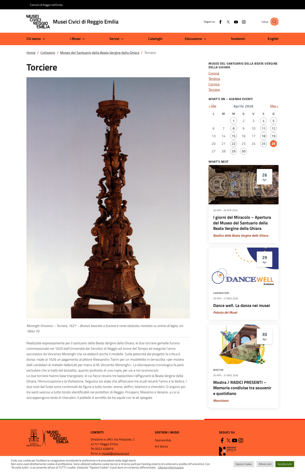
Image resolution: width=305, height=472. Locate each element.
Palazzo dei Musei (225, 312)
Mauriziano (220, 400)
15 (234, 136)
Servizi (117, 39)
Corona (214, 73)
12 (273, 128)
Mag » (274, 106)
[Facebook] (217, 21)
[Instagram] (240, 21)
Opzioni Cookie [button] (244, 464)
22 (234, 143)
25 (264, 143)
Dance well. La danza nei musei (241, 305)
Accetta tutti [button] (285, 464)
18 (264, 136)
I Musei (78, 39)
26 (273, 143)
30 (243, 151)
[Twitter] (225, 21)
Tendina (214, 78)
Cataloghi (155, 38)
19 (273, 136)
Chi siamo (36, 39)
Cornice (214, 84)
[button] (274, 21)
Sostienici (238, 38)
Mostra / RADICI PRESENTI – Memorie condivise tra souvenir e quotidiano (242, 388)
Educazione (196, 39)
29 (234, 151)
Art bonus (161, 446)
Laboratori (221, 293)
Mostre (218, 370)
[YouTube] (232, 21)
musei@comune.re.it (115, 453)
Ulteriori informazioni (171, 467)
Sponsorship (163, 440)
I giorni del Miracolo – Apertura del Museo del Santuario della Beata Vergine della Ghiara (242, 223)
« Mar (212, 106)
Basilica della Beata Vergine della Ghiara (240, 235)
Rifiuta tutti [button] (265, 464)
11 (264, 128)
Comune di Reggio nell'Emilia (46, 5)
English (273, 38)
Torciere (214, 89)
